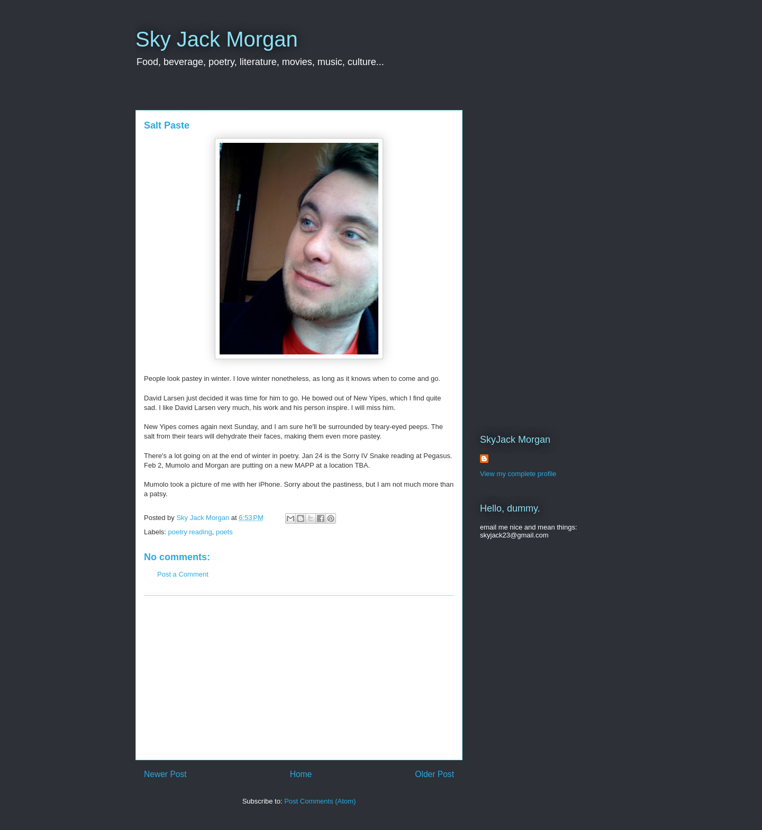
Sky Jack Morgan (216, 39)
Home (301, 774)
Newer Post (165, 774)
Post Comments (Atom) (320, 801)
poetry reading (190, 532)
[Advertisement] (299, 678)
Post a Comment (182, 574)
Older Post (434, 774)
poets (224, 532)
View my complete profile (518, 474)
